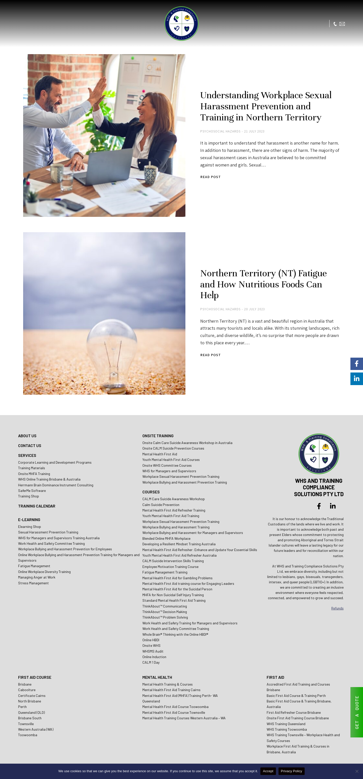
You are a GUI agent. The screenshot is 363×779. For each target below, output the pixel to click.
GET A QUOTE (356, 712)
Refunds (337, 600)
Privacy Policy (291, 771)
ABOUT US (27, 427)
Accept (268, 771)
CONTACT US (29, 437)
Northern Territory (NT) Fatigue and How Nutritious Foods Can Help (268, 278)
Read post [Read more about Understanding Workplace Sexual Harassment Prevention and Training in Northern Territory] (207, 175)
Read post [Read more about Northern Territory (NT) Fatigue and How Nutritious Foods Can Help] (207, 343)
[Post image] (102, 133)
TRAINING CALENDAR (36, 497)
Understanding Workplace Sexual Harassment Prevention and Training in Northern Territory (263, 104)
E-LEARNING (29, 511)
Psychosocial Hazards (217, 129)
